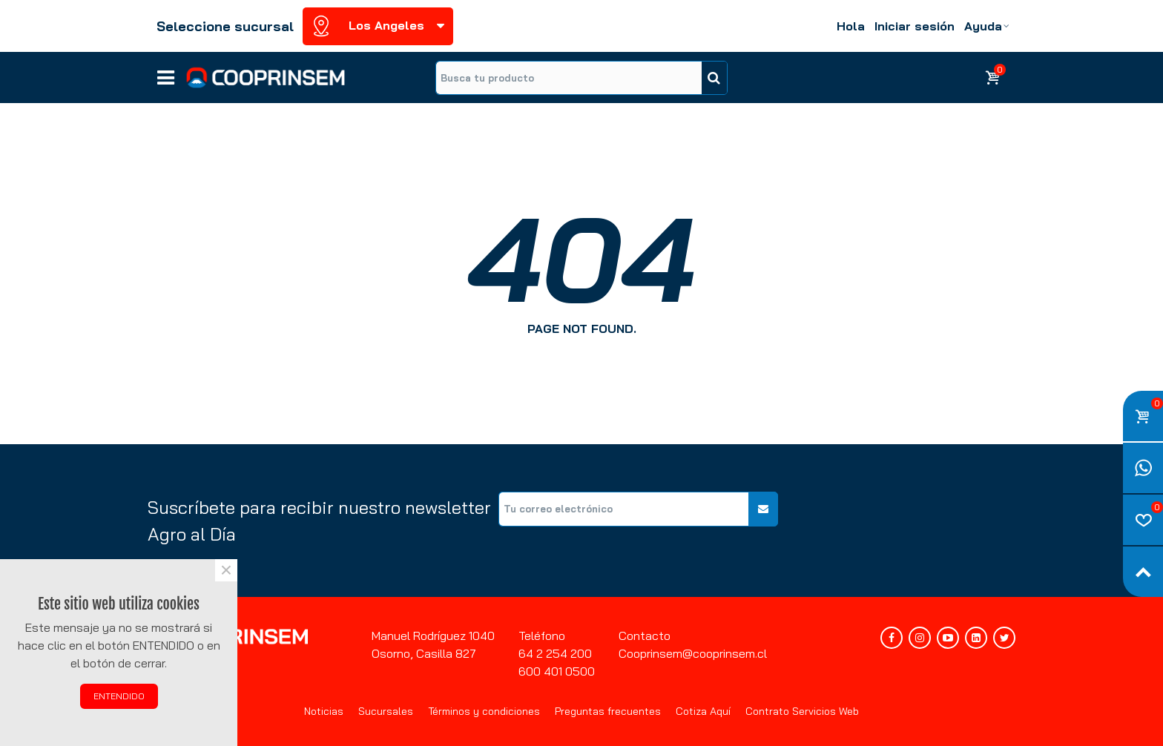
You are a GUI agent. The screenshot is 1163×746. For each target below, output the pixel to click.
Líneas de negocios (166, 72)
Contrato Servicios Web (802, 711)
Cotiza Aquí (703, 711)
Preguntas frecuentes (608, 711)
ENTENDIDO (119, 696)
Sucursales (385, 711)
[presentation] (902, 520)
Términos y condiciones (484, 711)
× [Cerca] (226, 570)
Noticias (323, 711)
